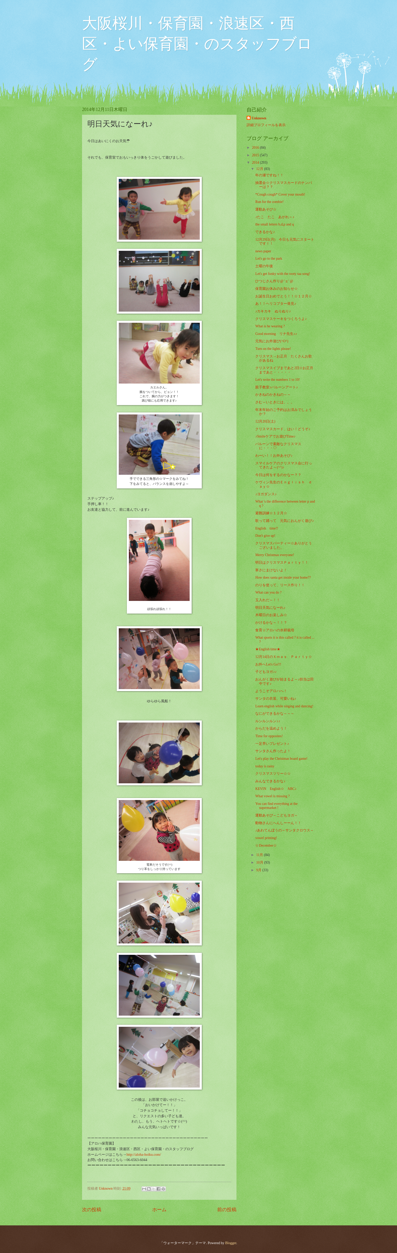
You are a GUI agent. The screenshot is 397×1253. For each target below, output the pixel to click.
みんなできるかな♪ (270, 781)
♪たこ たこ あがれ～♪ (274, 217)
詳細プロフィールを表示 (266, 125)
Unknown (259, 118)
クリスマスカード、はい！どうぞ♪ (282, 429)
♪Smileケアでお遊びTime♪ (275, 436)
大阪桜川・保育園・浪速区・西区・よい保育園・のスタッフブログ (197, 44)
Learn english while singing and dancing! (284, 706)
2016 (256, 147)
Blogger (230, 1243)
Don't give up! (265, 536)
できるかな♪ (265, 232)
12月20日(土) (265, 421)
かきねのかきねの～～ (273, 394)
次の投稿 (91, 1209)
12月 (260, 169)
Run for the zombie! (269, 202)
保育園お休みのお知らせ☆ (276, 289)
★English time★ (267, 649)
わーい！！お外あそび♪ (273, 456)
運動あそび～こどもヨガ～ (276, 815)
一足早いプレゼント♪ (272, 744)
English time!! (266, 528)
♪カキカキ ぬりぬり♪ (273, 311)
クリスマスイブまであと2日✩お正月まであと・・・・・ (284, 370)
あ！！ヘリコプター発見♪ (275, 304)
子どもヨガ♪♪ (265, 672)
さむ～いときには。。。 (274, 402)
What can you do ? (268, 592)
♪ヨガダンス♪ (265, 494)
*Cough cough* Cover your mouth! (280, 194)
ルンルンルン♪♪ (267, 721)
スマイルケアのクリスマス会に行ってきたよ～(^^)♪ (283, 465)
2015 (256, 155)
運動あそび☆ (265, 209)
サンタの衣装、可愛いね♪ (275, 698)
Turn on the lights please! (273, 349)
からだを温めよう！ (271, 728)
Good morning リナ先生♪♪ (276, 334)
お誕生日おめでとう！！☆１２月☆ (283, 296)
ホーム (159, 1209)
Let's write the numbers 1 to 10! (277, 380)
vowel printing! (266, 838)
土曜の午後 (264, 266)
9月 (259, 870)
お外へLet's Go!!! (268, 664)
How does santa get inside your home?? (283, 577)
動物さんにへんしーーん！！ (278, 823)
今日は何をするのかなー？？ (278, 475)
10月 (260, 862)
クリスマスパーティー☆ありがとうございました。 (283, 545)
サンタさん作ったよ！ (273, 751)
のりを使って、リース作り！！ (280, 585)
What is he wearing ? (270, 326)
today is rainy (264, 766)
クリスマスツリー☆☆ (273, 773)
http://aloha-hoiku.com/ (143, 1154)
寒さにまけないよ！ (271, 570)
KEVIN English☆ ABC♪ (275, 789)
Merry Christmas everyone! (274, 555)
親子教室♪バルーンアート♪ (276, 387)
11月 (260, 855)
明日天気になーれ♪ (270, 608)
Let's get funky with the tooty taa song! (282, 274)
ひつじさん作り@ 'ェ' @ (274, 281)
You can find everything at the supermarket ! (276, 806)
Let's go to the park (268, 258)
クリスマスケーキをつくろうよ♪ (281, 319)
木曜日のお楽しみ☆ (271, 615)
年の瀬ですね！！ (269, 175)
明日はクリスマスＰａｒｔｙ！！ (281, 562)
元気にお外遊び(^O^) (271, 341)
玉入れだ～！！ (267, 600)
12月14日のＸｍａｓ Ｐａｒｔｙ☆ (285, 657)
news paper (263, 251)
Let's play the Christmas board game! (281, 759)
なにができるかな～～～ (274, 713)
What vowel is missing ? (272, 796)
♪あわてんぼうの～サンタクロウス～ (284, 830)
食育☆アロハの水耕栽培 (274, 630)
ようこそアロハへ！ (271, 691)
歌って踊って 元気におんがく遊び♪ (284, 521)
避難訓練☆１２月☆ (271, 513)
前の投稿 (226, 1209)
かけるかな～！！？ (271, 622)
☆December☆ (266, 845)
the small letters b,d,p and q (274, 224)
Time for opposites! (269, 736)
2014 (256, 162)
